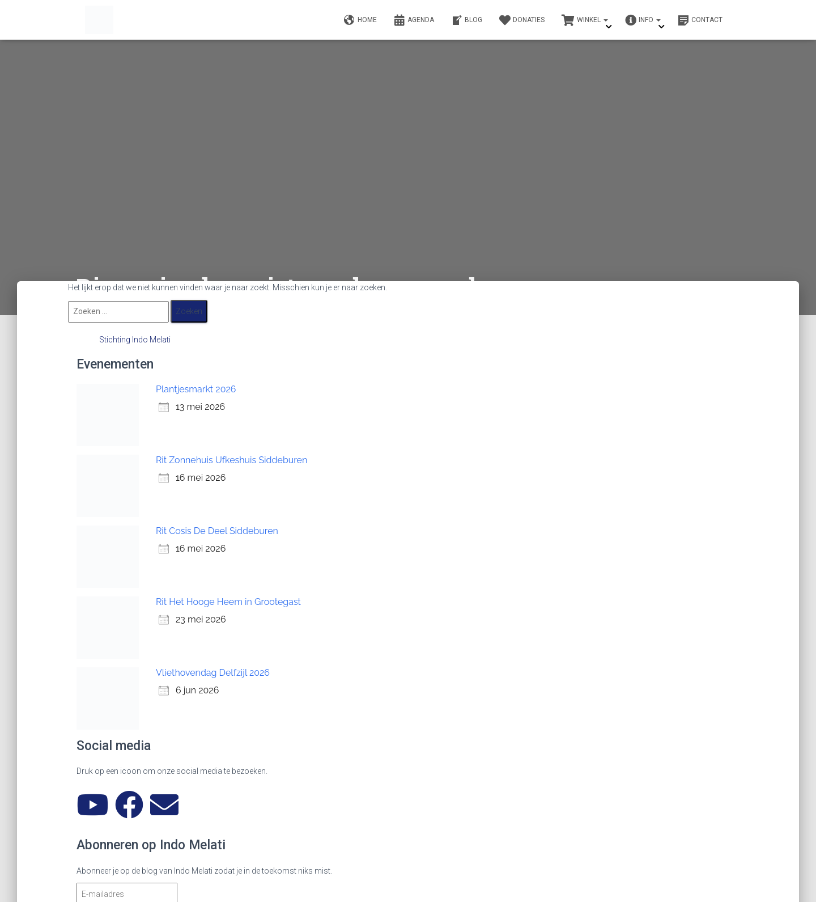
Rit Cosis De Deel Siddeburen (217, 531)
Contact (700, 20)
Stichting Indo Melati (135, 339)
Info (643, 20)
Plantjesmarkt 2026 (196, 389)
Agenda (414, 20)
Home (360, 20)
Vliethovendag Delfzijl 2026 (213, 672)
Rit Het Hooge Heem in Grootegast (228, 601)
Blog (466, 20)
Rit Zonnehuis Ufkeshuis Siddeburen (231, 460)
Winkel (585, 20)
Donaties (522, 20)
